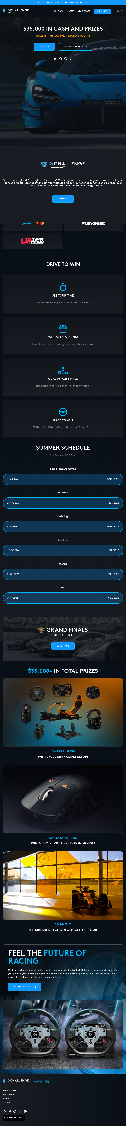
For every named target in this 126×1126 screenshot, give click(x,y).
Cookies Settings (14, 1118)
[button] (119, 11)
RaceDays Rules (10, 1095)
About (70, 11)
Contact (7, 1103)
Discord (84, 11)
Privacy (7, 1099)
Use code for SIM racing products (63, 3)
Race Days (57, 11)
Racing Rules (9, 1091)
